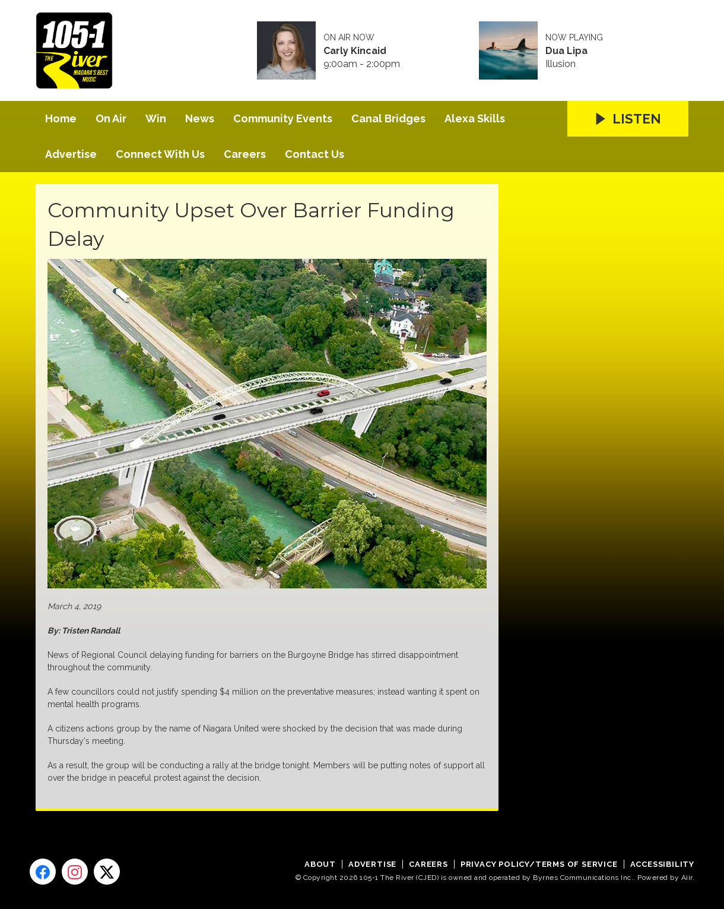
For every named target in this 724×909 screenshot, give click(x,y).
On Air (111, 118)
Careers (245, 154)
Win (155, 118)
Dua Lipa (566, 51)
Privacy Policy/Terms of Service (539, 864)
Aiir (687, 877)
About (320, 864)
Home (61, 118)
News (199, 118)
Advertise (71, 154)
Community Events (282, 118)
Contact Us (314, 154)
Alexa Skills (474, 118)
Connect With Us (160, 154)
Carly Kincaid (354, 51)
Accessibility (662, 864)
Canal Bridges (388, 118)
